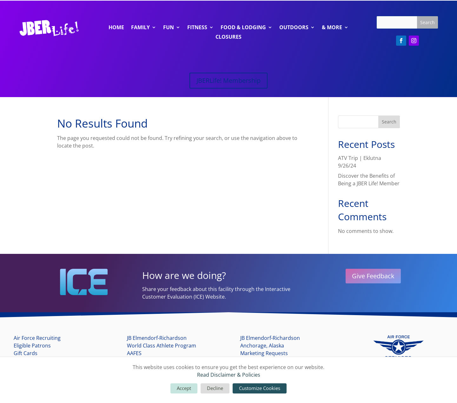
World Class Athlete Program (161, 345)
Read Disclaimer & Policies (228, 374)
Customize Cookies (259, 388)
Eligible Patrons (32, 345)
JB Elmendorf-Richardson (157, 337)
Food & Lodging (243, 28)
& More (332, 28)
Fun (168, 28)
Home (116, 28)
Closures (228, 37)
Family (140, 28)
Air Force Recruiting (37, 337)
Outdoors (293, 28)
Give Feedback (373, 276)
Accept (184, 388)
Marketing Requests (264, 353)
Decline (215, 388)
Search (389, 122)
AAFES (134, 353)
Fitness (197, 28)
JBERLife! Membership (228, 80)
